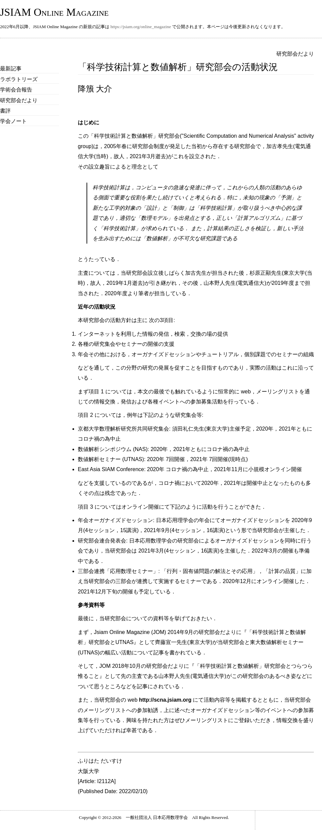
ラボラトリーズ (19, 79)
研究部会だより (19, 100)
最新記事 (10, 68)
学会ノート (13, 121)
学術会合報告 (16, 89)
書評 (5, 111)
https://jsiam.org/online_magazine (140, 26)
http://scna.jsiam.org (165, 700)
